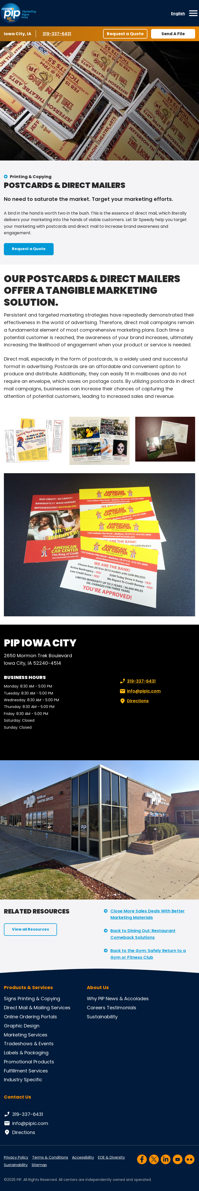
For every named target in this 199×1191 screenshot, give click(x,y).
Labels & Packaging (26, 1052)
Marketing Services (25, 1035)
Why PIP (95, 998)
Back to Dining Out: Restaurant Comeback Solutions (142, 934)
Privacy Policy (16, 1157)
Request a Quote (125, 34)
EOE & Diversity (111, 1157)
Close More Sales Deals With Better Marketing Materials (147, 914)
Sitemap (39, 1164)
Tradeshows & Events (29, 1043)
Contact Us (17, 1097)
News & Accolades (127, 998)
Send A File (173, 34)
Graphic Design (21, 1025)
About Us (98, 987)
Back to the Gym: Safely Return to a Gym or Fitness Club (148, 954)
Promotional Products (29, 1061)
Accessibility (83, 1157)
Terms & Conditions (50, 1157)
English (178, 13)
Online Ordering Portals (30, 1016)
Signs (10, 998)
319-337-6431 (57, 34)
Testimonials (121, 1007)
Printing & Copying (31, 177)
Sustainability (102, 1016)
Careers (96, 1007)
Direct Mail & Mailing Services (37, 1007)
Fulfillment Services (26, 1071)
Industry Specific (23, 1079)
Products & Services (28, 987)
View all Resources (30, 929)
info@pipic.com (140, 691)
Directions (134, 701)
